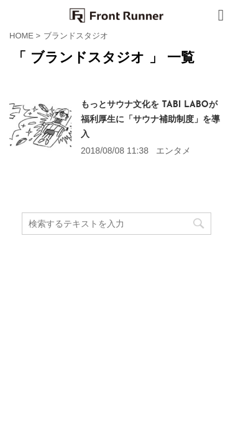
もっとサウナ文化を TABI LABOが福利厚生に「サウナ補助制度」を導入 (150, 119)
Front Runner (116, 312)
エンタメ (173, 150)
